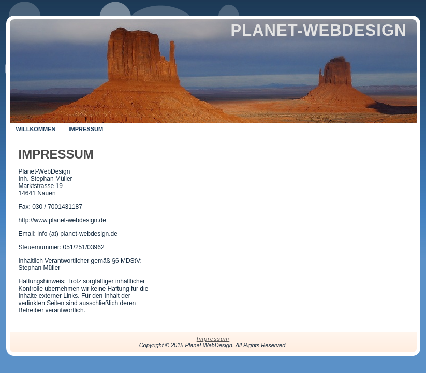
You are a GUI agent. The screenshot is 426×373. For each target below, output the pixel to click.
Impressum (56, 154)
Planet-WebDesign (319, 30)
